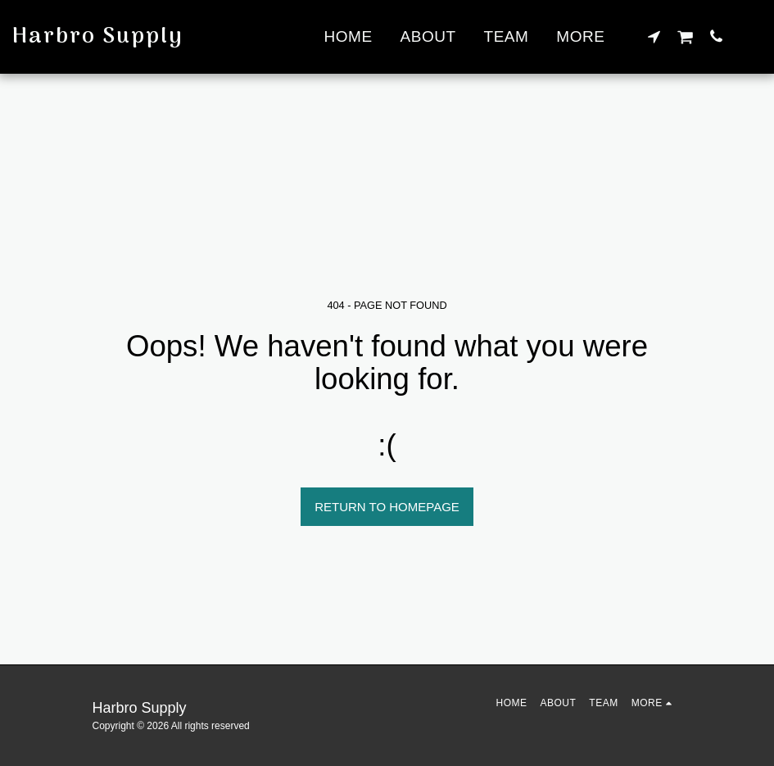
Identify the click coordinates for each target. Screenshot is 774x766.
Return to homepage (387, 507)
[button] (654, 36)
